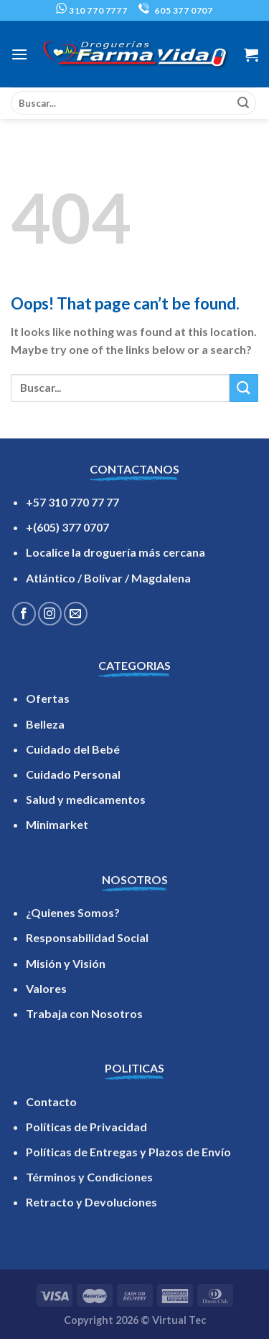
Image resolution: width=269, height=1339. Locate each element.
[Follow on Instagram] (50, 613)
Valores (46, 988)
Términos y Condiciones (89, 1177)
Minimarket (57, 824)
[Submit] (243, 103)
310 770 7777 (91, 10)
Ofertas (48, 698)
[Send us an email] (76, 613)
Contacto (51, 1101)
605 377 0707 (175, 10)
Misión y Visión (65, 963)
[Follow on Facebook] (24, 613)
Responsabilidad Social (87, 937)
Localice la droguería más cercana (115, 552)
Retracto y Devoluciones (91, 1202)
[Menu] (19, 54)
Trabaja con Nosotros (84, 1013)
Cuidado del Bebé (73, 749)
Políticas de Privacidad (86, 1126)
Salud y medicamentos (86, 799)
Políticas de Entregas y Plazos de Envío (128, 1151)
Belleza (45, 724)
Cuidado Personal (73, 774)
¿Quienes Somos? (73, 912)
